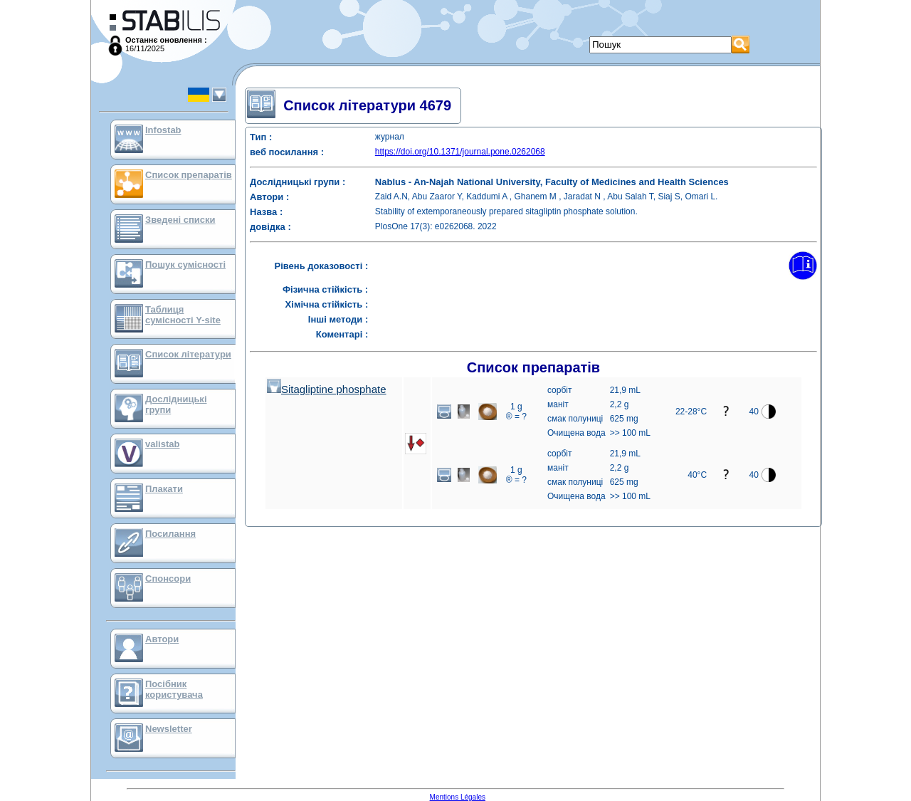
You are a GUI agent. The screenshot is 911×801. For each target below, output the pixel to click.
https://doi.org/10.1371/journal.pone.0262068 (460, 152)
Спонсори (168, 578)
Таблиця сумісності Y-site (183, 314)
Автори (162, 639)
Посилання (170, 533)
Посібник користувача (174, 689)
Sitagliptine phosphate (326, 389)
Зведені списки (180, 219)
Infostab (163, 130)
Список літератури (188, 354)
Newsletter (168, 728)
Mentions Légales (457, 797)
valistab (162, 444)
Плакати (164, 488)
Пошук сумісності (185, 264)
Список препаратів (188, 174)
